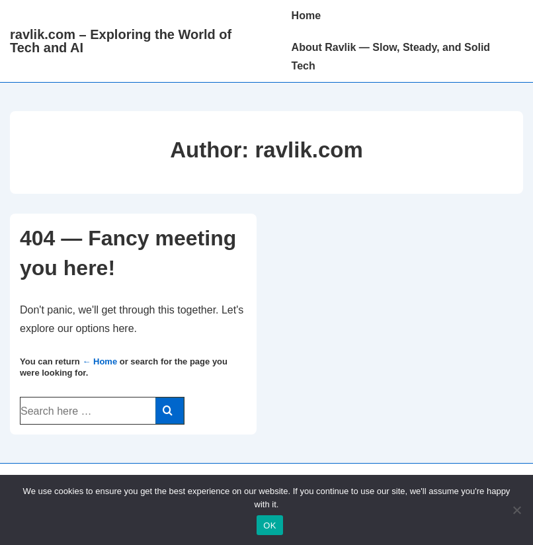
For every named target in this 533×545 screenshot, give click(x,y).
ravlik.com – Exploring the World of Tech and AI (120, 41)
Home (306, 15)
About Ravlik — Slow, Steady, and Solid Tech (391, 56)
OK (269, 525)
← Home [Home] (99, 361)
